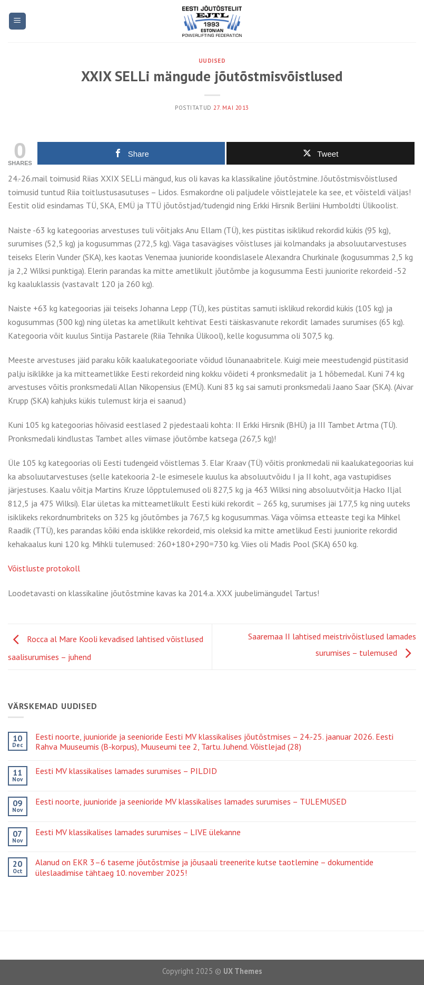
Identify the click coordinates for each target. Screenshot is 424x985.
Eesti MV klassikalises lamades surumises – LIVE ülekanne (138, 832)
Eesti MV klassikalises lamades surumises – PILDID (126, 771)
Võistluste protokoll (44, 568)
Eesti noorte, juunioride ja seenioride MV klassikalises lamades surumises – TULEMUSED (191, 802)
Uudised (212, 60)
